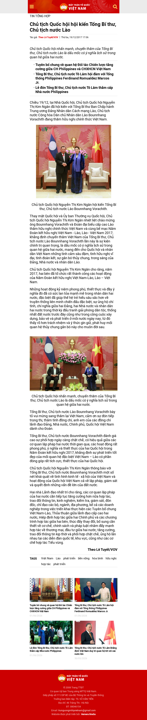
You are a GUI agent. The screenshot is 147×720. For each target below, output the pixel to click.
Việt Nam (47, 558)
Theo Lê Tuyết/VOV (48, 37)
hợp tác (46, 564)
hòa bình (97, 558)
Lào (58, 558)
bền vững (83, 558)
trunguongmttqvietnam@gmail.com (77, 710)
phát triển (69, 558)
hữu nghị (111, 558)
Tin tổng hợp (40, 16)
